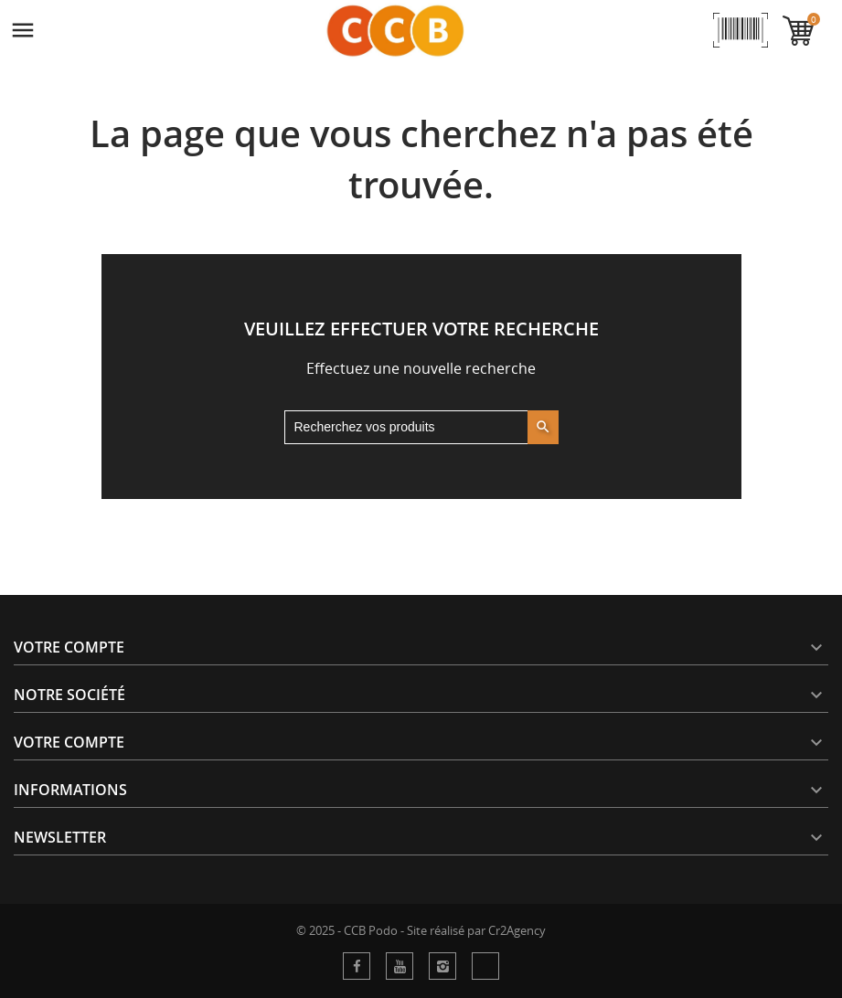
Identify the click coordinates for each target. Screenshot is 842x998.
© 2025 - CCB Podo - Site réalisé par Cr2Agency (421, 930)
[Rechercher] (421, 427)
